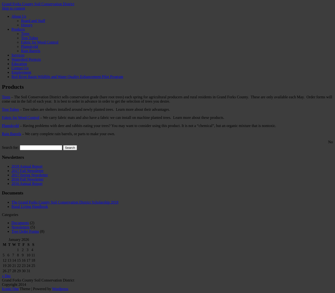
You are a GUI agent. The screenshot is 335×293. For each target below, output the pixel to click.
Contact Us (20, 68)
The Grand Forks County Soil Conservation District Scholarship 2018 (64, 202)
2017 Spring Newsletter (29, 175)
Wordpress (60, 289)
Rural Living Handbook (29, 207)
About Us (18, 16)
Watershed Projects (26, 59)
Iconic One (10, 289)
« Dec (6, 276)
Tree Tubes (29, 38)
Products (18, 29)
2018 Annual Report (27, 166)
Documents (20, 223)
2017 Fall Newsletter (27, 171)
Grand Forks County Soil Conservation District (38, 4)
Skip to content (13, 8)
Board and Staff (33, 21)
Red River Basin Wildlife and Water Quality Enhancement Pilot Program (67, 77)
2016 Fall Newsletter (27, 179)
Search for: (10, 147)
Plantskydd (29, 46)
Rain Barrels (30, 51)
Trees (25, 34)
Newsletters (20, 227)
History (27, 25)
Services (17, 55)
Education (19, 64)
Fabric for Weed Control (39, 42)
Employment (21, 72)
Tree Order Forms (25, 231)
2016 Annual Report (27, 184)
